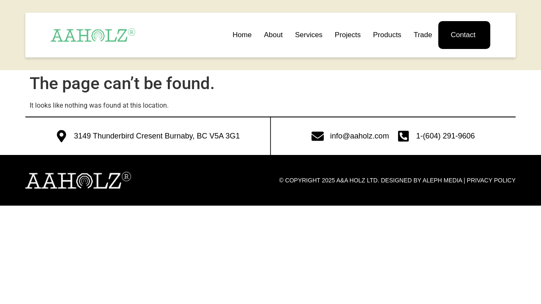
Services (308, 35)
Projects (348, 35)
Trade (423, 35)
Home (241, 35)
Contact (463, 35)
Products (387, 35)
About (273, 35)
